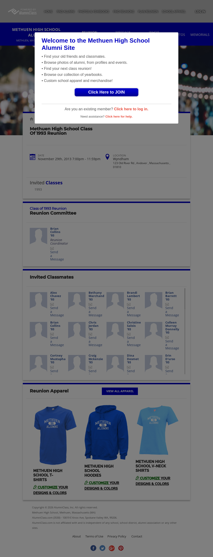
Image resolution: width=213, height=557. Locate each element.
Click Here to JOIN (106, 92)
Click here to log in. (131, 109)
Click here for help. (119, 116)
